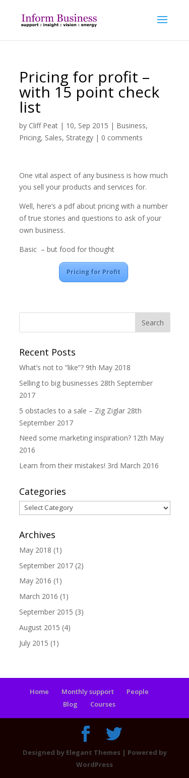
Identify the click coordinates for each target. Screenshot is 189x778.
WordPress (94, 764)
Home (39, 691)
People (138, 691)
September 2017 (46, 565)
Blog (70, 704)
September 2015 (46, 612)
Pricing (30, 137)
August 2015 (39, 627)
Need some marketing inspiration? (75, 438)
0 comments (122, 137)
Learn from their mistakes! (62, 465)
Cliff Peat (43, 125)
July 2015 (33, 643)
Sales (53, 137)
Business (131, 125)
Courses (102, 704)
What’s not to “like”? (51, 367)
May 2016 (35, 580)
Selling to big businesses (58, 383)
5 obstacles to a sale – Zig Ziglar (72, 410)
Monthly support (87, 691)
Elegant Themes (93, 752)
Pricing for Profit (93, 272)
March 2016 (38, 596)
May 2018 (35, 550)
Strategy (79, 137)
